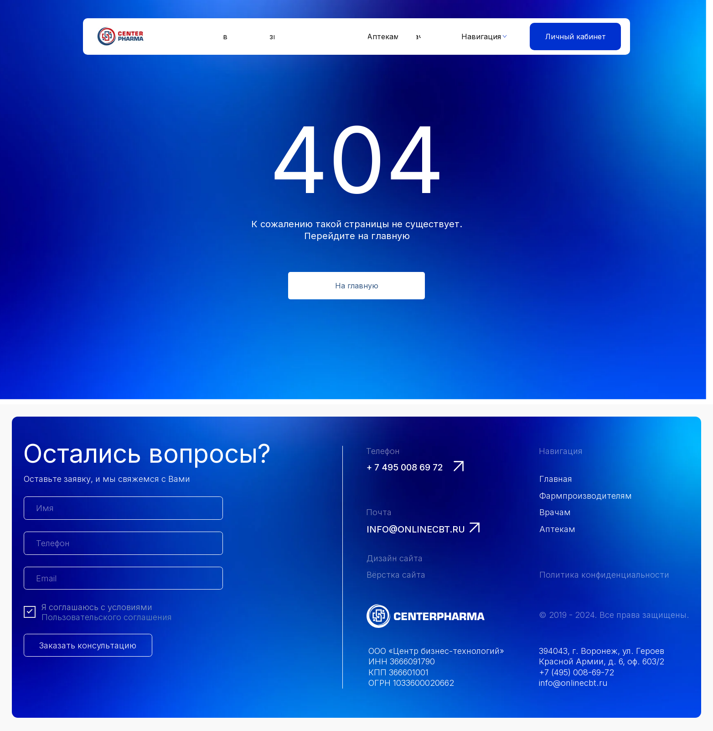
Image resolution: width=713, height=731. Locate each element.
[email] (123, 578)
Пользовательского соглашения (106, 617)
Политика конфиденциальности (604, 574)
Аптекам (557, 529)
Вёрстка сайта (396, 574)
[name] (123, 508)
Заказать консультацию (87, 645)
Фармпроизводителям (585, 496)
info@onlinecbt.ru (416, 529)
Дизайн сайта (395, 558)
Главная (555, 479)
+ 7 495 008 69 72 (405, 467)
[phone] (123, 543)
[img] (426, 616)
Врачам (555, 512)
